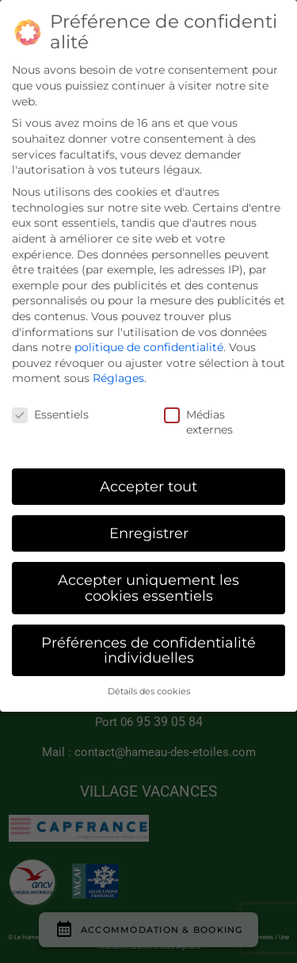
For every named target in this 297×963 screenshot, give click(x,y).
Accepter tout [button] (148, 486)
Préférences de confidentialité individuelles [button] (148, 650)
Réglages (118, 378)
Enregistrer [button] (148, 533)
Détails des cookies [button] (149, 691)
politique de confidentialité (148, 347)
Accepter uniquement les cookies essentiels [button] (148, 587)
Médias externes (203, 422)
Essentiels (46, 414)
